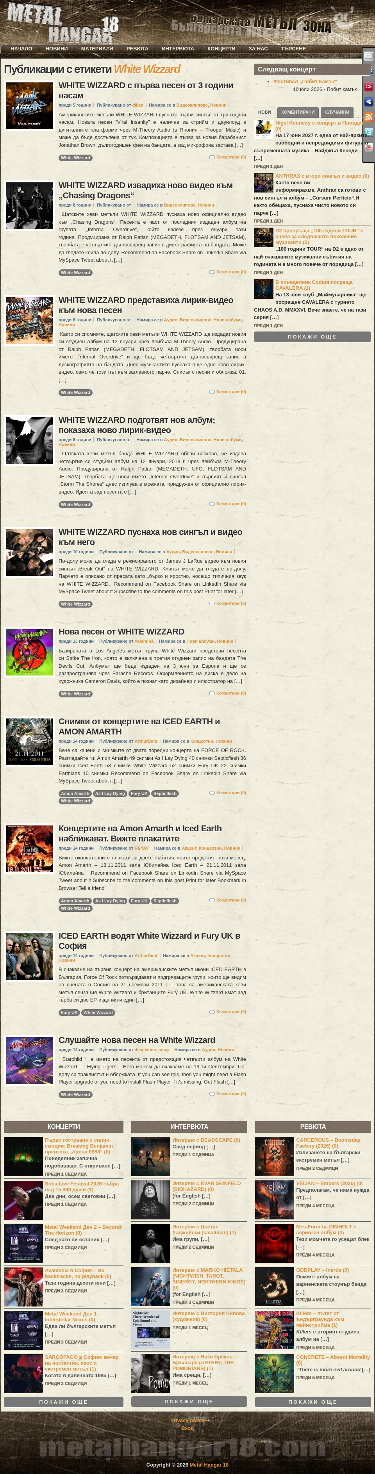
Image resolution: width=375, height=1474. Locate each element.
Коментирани (298, 112)
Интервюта (178, 49)
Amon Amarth (75, 793)
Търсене (293, 49)
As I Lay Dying (110, 793)
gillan (137, 105)
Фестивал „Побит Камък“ (305, 81)
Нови (264, 112)
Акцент (189, 848)
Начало (21, 49)
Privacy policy (187, 1420)
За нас (258, 49)
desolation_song (152, 1049)
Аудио (170, 319)
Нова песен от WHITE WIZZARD (121, 631)
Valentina (144, 641)
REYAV (142, 848)
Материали (97, 49)
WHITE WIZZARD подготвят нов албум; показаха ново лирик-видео (137, 425)
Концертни (201, 741)
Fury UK (139, 793)
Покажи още (312, 337)
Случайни (337, 112)
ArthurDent (146, 741)
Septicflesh (165, 793)
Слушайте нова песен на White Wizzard (137, 1040)
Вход (187, 1428)
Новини (57, 49)
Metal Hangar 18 (209, 1465)
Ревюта (137, 49)
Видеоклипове (192, 105)
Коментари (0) (231, 157)
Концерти (221, 49)
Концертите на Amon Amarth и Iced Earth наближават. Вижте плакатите (140, 833)
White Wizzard (75, 157)
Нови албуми (228, 319)
